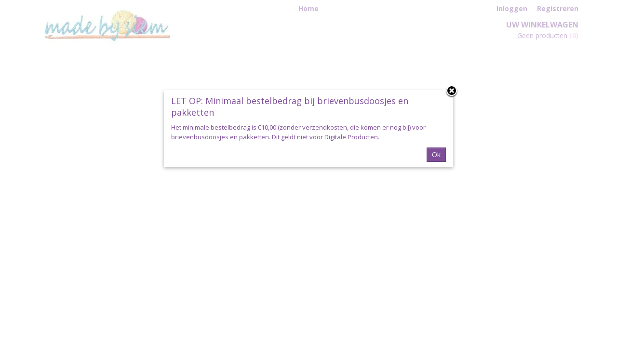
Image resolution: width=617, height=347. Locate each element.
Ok (436, 154)
